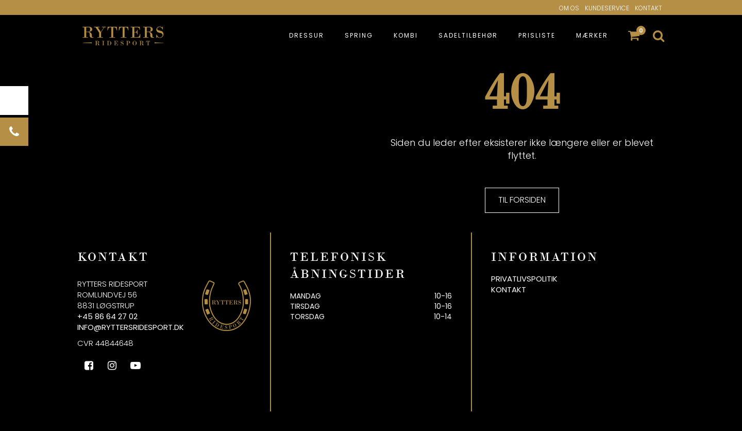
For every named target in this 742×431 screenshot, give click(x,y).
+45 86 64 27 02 (107, 316)
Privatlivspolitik (524, 278)
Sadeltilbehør (468, 35)
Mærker (592, 35)
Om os (569, 8)
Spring (359, 35)
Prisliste (536, 35)
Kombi (406, 35)
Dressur (306, 35)
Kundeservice (607, 8)
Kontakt (648, 8)
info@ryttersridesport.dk (130, 327)
